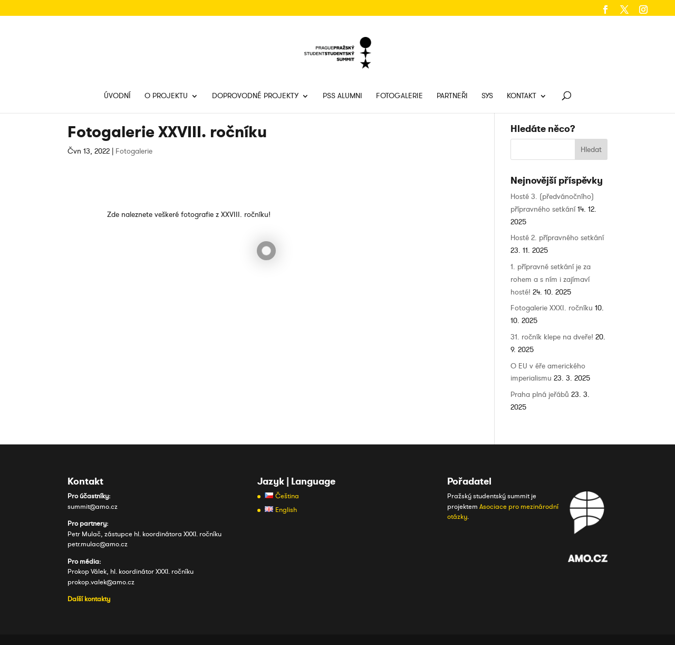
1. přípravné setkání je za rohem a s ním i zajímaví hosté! (550, 279)
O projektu (166, 96)
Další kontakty (89, 599)
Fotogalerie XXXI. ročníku (551, 308)
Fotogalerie (399, 96)
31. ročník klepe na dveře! (551, 337)
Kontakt (521, 96)
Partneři (452, 96)
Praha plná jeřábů (539, 395)
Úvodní (117, 96)
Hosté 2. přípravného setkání (557, 238)
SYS (487, 96)
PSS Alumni (342, 96)
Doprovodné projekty (255, 96)
